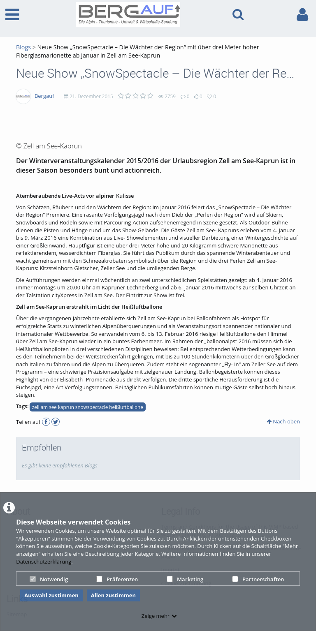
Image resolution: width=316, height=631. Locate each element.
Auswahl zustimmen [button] (51, 595)
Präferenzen (117, 579)
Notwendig (49, 579)
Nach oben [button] (283, 421)
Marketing (185, 579)
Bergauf (44, 95)
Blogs (23, 47)
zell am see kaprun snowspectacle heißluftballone (87, 407)
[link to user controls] (302, 15)
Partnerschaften (258, 579)
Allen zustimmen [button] (113, 595)
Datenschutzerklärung (43, 561)
